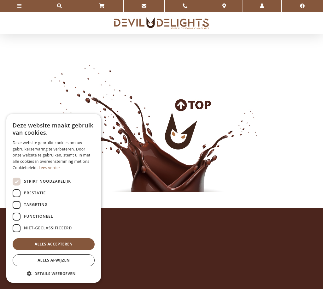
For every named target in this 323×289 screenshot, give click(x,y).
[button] (54, 273)
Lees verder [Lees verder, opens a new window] (50, 167)
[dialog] (53, 198)
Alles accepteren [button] (54, 244)
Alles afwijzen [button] (54, 260)
